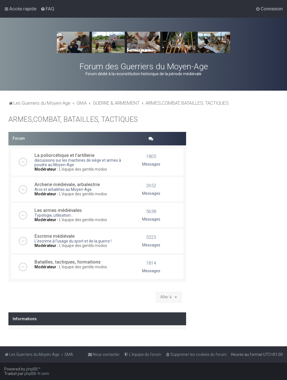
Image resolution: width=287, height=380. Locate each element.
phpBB (32, 369)
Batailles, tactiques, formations (67, 262)
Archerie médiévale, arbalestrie (67, 184)
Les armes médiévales (58, 210)
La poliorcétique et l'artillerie (64, 155)
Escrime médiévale (54, 236)
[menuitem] (47, 9)
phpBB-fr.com (36, 373)
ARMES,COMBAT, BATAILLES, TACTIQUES (73, 119)
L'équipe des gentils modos (83, 169)
